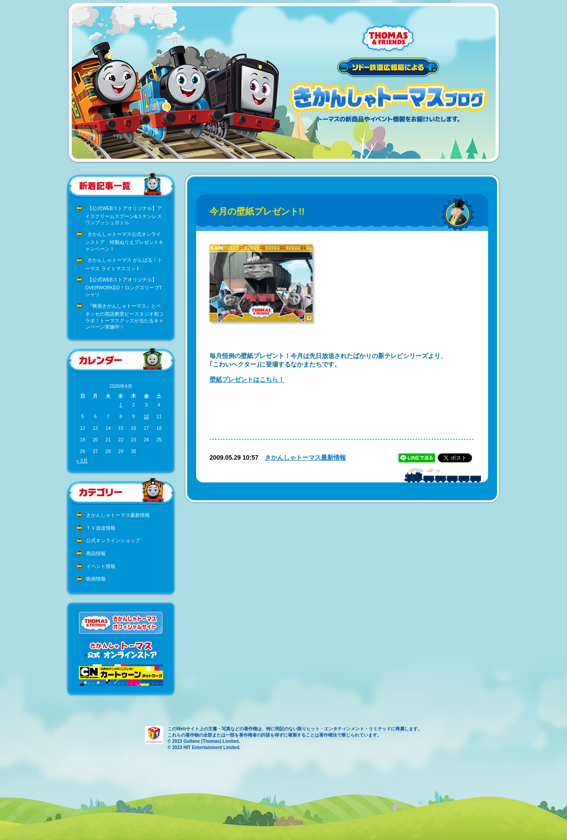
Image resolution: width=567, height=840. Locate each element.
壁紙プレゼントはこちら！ (247, 379)
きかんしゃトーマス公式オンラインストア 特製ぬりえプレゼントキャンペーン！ (124, 241)
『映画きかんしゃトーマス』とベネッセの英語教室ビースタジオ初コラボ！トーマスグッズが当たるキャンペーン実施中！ (124, 316)
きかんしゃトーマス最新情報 (118, 515)
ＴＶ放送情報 (100, 528)
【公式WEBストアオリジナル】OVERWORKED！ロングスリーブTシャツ (123, 287)
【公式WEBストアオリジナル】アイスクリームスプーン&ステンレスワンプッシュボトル (123, 216)
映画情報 (96, 578)
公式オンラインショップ (113, 540)
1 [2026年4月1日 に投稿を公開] (120, 405)
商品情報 (96, 553)
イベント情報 (100, 566)
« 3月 (82, 460)
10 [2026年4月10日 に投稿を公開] (146, 416)
